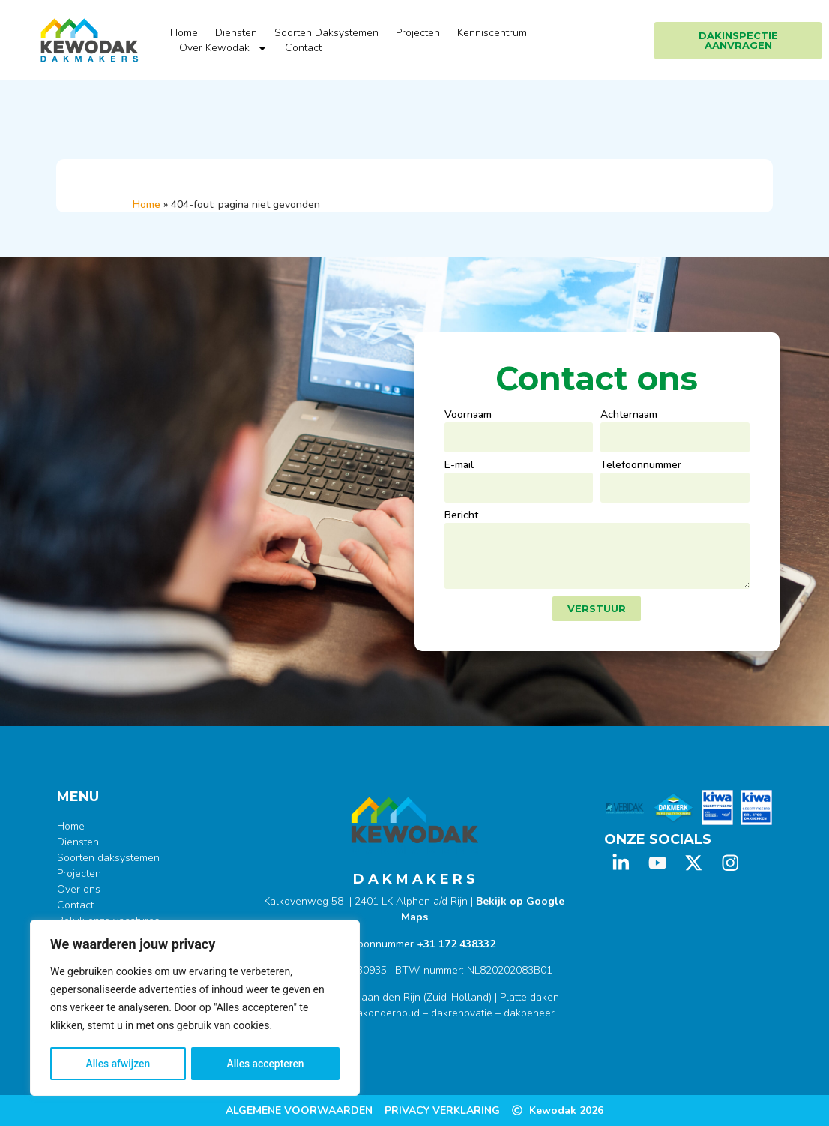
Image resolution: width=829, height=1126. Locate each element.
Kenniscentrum (492, 33)
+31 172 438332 (456, 944)
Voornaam (468, 416)
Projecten (418, 33)
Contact (303, 48)
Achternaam (628, 416)
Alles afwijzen (118, 1064)
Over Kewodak (223, 48)
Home (184, 33)
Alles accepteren (265, 1064)
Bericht (461, 516)
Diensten (236, 33)
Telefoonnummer (640, 466)
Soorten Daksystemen (326, 33)
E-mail (459, 466)
